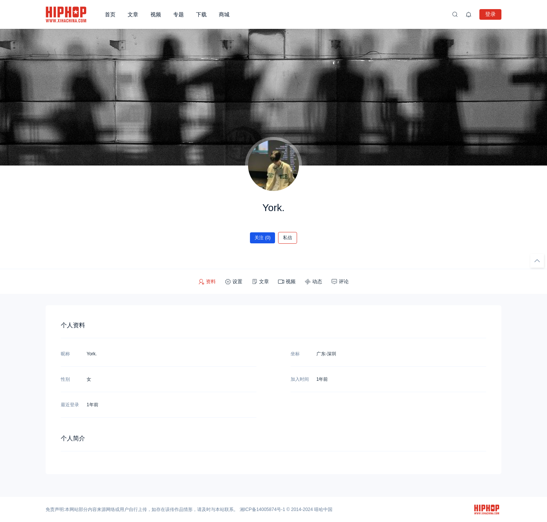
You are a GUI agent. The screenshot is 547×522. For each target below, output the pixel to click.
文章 (133, 14)
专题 (178, 14)
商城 (224, 14)
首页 (110, 14)
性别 (65, 379)
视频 (155, 14)
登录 (490, 14)
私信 (287, 237)
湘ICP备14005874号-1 (262, 509)
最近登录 (70, 404)
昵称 (65, 353)
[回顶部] (537, 261)
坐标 (295, 353)
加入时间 (300, 379)
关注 (263, 237)
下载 (201, 14)
